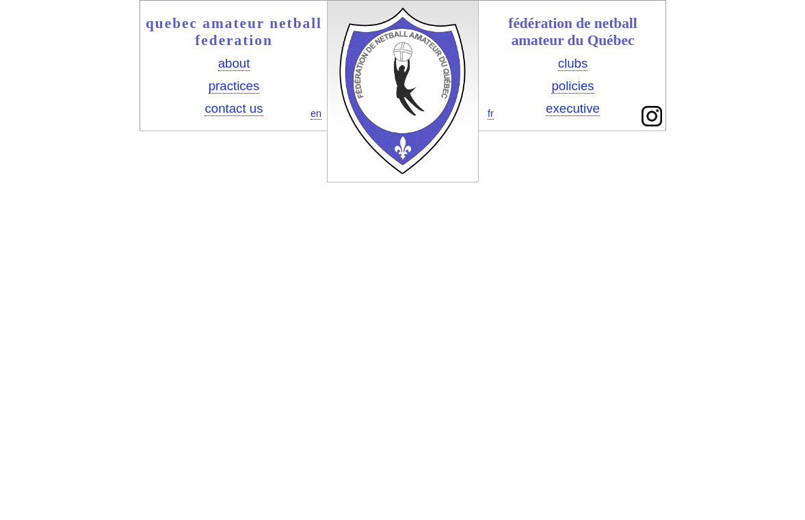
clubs (573, 63)
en (316, 113)
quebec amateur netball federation (234, 32)
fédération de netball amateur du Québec (572, 32)
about (234, 63)
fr (491, 113)
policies (572, 86)
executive (573, 108)
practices (234, 86)
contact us (233, 108)
